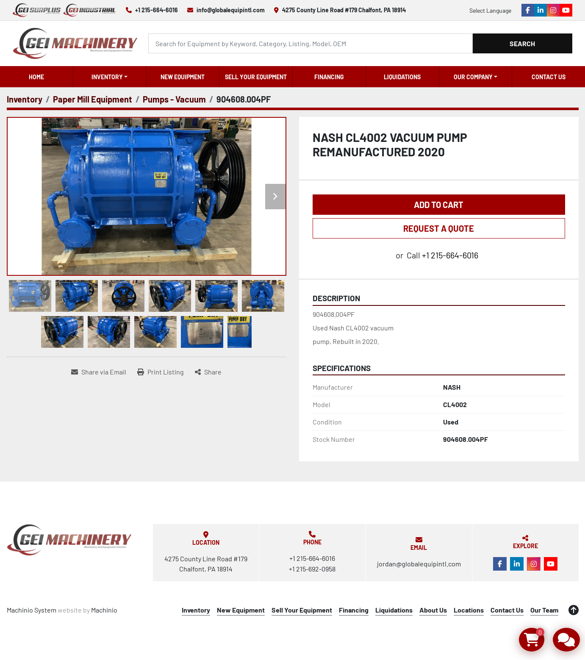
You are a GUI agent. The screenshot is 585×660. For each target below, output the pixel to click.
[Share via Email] (99, 372)
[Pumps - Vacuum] (174, 99)
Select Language (490, 10)
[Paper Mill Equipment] (92, 99)
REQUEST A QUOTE (438, 228)
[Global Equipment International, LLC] (69, 540)
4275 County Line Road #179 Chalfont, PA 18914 (344, 10)
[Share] (208, 372)
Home (36, 76)
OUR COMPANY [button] (473, 76)
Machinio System (31, 610)
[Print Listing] (160, 372)
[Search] (310, 43)
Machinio (104, 610)
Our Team (544, 610)
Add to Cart (438, 205)
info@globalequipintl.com (231, 10)
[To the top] (573, 610)
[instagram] (553, 10)
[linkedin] (540, 10)
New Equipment (183, 76)
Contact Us (549, 76)
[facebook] (527, 10)
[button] (109, 76)
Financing (329, 76)
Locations (469, 610)
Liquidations (402, 76)
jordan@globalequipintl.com (419, 564)
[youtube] (566, 10)
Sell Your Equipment (256, 76)
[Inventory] (24, 99)
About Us (433, 610)
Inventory (107, 76)
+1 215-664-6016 (156, 10)
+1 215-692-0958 (312, 569)
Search (522, 43)
